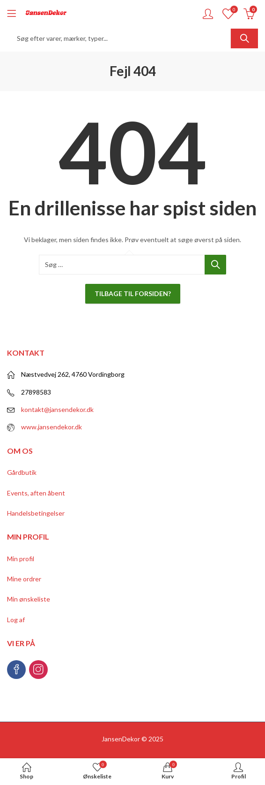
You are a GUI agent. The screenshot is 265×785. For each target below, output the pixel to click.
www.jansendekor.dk (51, 427)
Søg (244, 38)
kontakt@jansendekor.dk (57, 409)
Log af (16, 620)
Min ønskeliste (28, 599)
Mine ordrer (24, 579)
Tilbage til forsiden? (133, 293)
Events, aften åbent (36, 493)
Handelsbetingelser (36, 513)
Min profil (20, 559)
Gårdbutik (22, 472)
